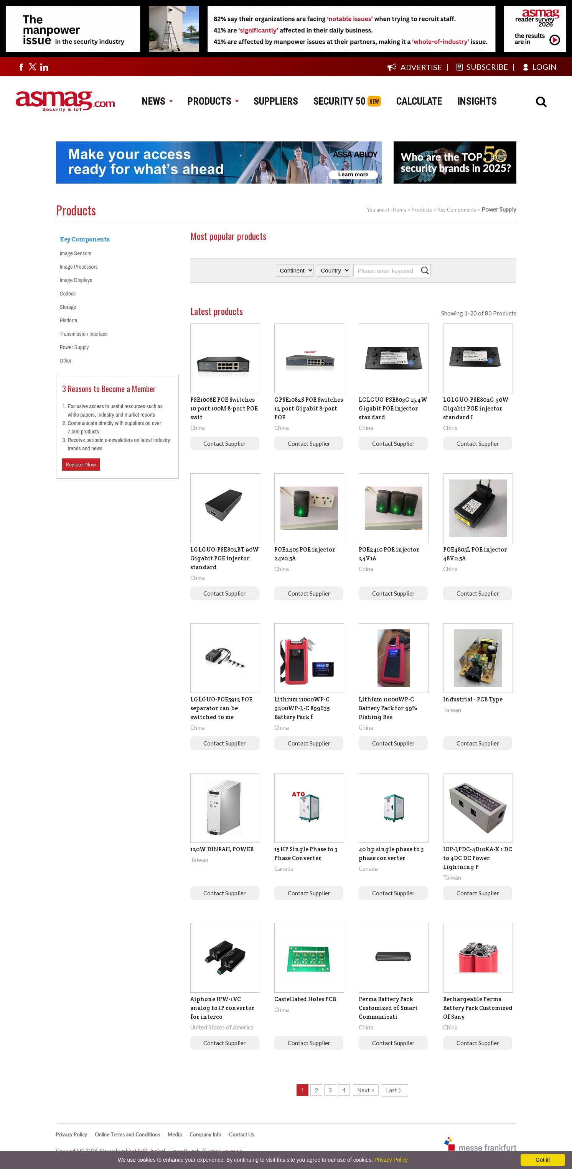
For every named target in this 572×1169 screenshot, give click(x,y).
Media (175, 1134)
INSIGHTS (477, 101)
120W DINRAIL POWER (222, 849)
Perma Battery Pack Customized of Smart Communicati (388, 1007)
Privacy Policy (71, 1134)
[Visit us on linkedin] (44, 66)
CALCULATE (419, 101)
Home (399, 210)
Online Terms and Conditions (127, 1134)
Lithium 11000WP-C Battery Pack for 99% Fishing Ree (388, 708)
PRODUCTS (213, 101)
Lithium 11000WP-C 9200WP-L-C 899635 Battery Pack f (302, 708)
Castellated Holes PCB (305, 999)
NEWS (157, 101)
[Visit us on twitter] (33, 67)
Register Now (81, 464)
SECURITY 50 (339, 101)
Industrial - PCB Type (473, 699)
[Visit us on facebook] (21, 66)
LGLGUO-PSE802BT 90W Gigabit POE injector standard (224, 558)
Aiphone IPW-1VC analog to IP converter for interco (222, 1007)
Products (422, 210)
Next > (365, 1090)
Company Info (205, 1134)
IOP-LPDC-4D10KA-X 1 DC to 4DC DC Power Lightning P (477, 858)
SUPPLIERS (276, 101)
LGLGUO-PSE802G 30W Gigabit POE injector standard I (476, 408)
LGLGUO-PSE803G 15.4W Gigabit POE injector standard (393, 408)
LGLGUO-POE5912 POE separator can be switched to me (221, 708)
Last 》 (395, 1090)
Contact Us (241, 1134)
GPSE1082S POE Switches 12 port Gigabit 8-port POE (308, 408)
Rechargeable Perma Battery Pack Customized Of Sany (478, 1007)
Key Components (456, 210)
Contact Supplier (224, 443)
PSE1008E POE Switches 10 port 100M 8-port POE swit (224, 408)
